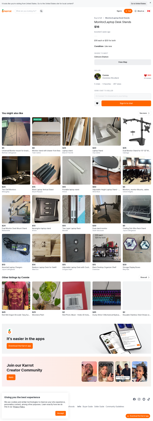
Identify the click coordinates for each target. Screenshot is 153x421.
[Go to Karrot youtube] (143, 399)
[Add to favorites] (97, 103)
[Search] (41, 11)
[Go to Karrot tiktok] (148, 399)
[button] (144, 113)
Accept (61, 409)
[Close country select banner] (150, 2)
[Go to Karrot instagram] (139, 399)
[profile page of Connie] (97, 76)
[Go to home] (6, 11)
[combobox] (27, 11)
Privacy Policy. (32, 402)
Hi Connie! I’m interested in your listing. (122, 96)
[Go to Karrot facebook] (134, 399)
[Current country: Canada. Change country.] (148, 11)
